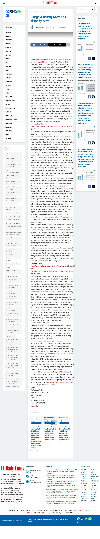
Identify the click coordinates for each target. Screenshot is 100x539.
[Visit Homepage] (49, 3)
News (36, 12)
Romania (8, 123)
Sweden (8, 138)
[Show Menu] (4, 3)
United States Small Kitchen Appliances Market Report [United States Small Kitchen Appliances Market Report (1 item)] (12, 357)
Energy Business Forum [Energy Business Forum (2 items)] (13, 263)
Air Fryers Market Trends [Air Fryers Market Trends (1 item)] (13, 223)
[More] (7, 15)
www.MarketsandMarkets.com (57, 382)
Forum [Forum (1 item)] (8, 267)
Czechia (8, 51)
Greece (8, 78)
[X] (11, 11)
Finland (8, 66)
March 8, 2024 (50, 27)
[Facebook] (7, 11)
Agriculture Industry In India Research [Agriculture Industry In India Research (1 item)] (13, 182)
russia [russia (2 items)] (15, 276)
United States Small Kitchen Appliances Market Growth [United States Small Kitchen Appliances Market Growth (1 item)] (12, 350)
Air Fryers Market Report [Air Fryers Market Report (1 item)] (13, 213)
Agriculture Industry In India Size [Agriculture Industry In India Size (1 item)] (13, 193)
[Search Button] (96, 3)
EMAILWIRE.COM (37, 59)
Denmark (8, 55)
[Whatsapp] (19, 11)
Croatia (8, 44)
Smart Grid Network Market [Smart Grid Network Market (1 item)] (12, 314)
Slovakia (8, 127)
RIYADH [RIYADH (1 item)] (8, 276)
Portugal (9, 116)
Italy (7, 89)
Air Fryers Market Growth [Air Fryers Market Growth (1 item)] (11, 208)
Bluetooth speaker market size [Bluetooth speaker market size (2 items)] (11, 250)
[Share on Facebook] (39, 44)
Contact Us (11, 520)
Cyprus (8, 47)
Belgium (8, 36)
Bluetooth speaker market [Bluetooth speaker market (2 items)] (11, 239)
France (8, 70)
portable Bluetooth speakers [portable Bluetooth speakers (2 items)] (11, 272)
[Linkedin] (15, 11)
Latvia (7, 93)
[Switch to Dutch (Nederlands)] (17, 510)
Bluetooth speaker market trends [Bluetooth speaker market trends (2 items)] (11, 256)
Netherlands (10, 108)
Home (32, 12)
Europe (8, 62)
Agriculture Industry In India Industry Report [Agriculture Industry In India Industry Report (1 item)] (13, 171)
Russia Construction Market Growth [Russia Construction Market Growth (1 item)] (12, 286)
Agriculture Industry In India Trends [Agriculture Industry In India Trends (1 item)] (13, 199)
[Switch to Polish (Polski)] (85, 510)
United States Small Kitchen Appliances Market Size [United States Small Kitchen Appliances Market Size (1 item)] (12, 373)
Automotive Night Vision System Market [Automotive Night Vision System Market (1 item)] (13, 227)
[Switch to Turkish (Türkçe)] (48, 512)
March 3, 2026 (81, 182)
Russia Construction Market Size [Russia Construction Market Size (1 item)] (12, 303)
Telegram (19, 501)
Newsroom (39, 27)
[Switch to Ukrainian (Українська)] (64, 512)
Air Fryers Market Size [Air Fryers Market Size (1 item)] (13, 219)
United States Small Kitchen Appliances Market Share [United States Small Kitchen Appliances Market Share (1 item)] (12, 365)
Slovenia (8, 131)
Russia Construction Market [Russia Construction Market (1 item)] (12, 281)
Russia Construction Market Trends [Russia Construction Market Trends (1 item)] (12, 309)
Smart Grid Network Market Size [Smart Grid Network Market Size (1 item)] (12, 331)
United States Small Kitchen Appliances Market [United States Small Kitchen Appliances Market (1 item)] (12, 342)
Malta (7, 104)
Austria (8, 32)
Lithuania (9, 97)
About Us (4, 520)
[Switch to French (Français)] (41, 510)
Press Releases (44, 12)
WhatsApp (7, 501)
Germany (8, 74)
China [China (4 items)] (8, 260)
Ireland (8, 85)
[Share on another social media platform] (68, 44)
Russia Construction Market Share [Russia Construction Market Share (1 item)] (12, 298)
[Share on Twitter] (57, 44)
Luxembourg (10, 100)
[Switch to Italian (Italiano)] (71, 510)
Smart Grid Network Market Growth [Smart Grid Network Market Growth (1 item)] (12, 320)
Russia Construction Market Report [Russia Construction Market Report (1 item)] (12, 292)
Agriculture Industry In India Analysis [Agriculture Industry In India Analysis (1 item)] (13, 160)
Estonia (8, 59)
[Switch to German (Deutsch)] (56, 510)
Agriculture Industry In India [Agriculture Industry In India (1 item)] (13, 154)
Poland (8, 112)
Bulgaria (8, 40)
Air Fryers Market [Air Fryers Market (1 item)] (11, 203)
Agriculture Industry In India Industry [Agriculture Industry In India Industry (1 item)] (13, 165)
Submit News (19, 520)
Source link (34, 406)
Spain (7, 135)
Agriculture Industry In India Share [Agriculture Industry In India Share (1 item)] (13, 188)
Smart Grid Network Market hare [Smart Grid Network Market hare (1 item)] (12, 326)
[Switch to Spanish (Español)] (33, 512)
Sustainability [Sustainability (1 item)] (10, 336)
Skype (12, 501)
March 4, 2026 (34, 450)
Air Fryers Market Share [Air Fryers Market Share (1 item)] (13, 216)
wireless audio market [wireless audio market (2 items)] (13, 386)
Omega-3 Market (41, 62)
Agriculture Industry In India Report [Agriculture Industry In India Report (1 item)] (13, 177)
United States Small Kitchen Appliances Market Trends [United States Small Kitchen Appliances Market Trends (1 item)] (12, 381)
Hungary (8, 81)
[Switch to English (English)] (29, 510)
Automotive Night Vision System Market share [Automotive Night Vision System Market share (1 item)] (13, 233)
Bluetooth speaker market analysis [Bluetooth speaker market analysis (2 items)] (11, 244)
